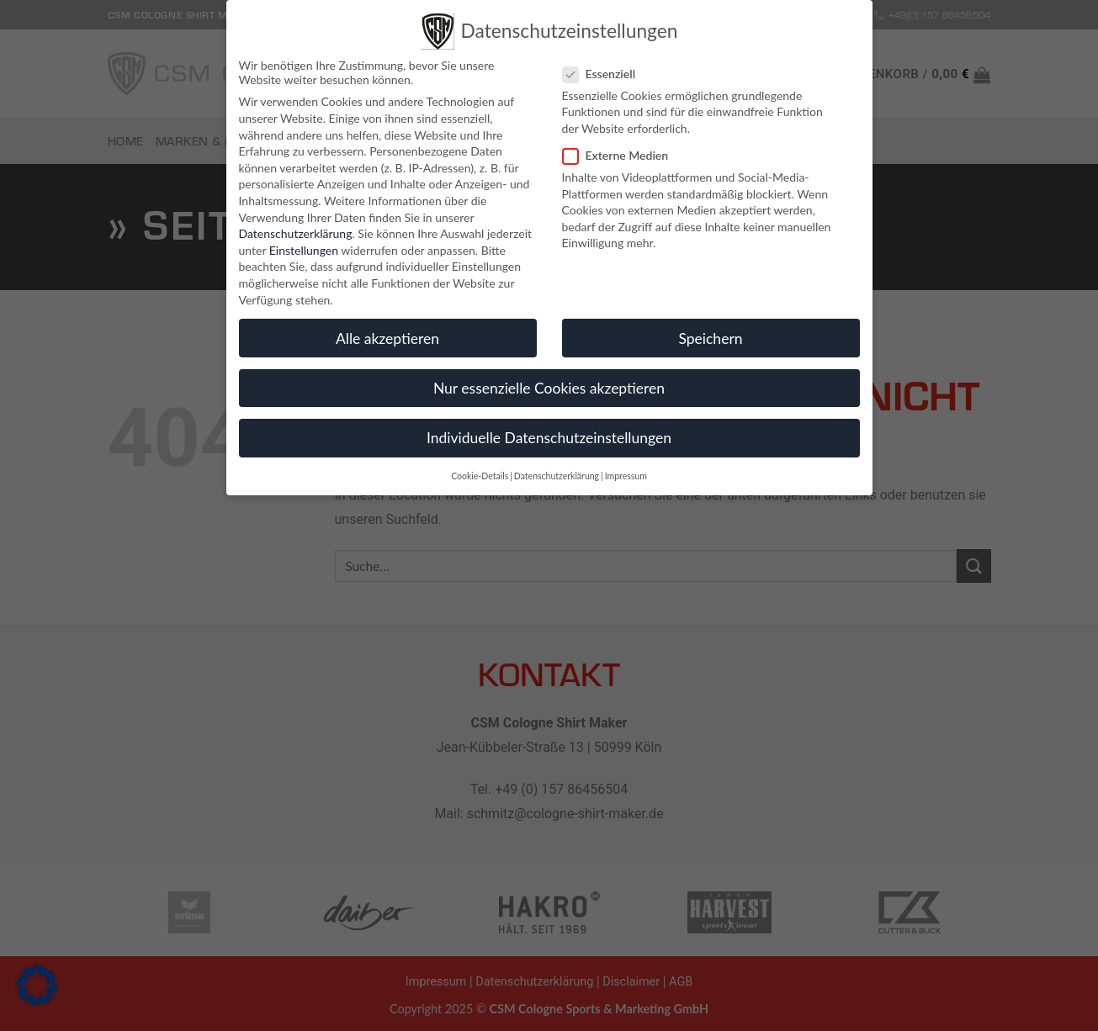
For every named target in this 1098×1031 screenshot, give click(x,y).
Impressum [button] (626, 471)
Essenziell (606, 68)
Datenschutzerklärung (296, 228)
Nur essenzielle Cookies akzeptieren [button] (549, 383)
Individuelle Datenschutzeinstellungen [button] (549, 432)
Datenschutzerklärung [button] (556, 471)
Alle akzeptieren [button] (387, 333)
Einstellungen (303, 245)
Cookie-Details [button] (479, 471)
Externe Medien (622, 150)
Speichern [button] (710, 333)
